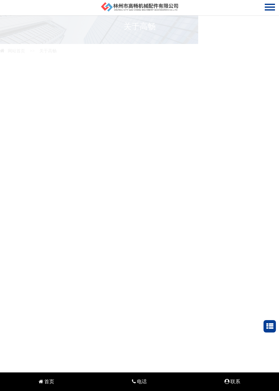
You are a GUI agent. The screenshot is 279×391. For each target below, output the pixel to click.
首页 (46, 381)
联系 (232, 381)
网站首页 (12, 50)
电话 (139, 381)
